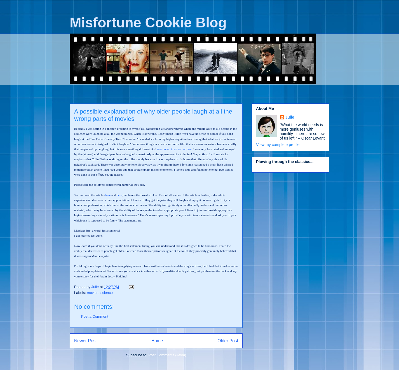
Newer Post (85, 340)
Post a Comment (94, 316)
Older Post (227, 340)
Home (157, 340)
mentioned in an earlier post (174, 149)
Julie (289, 117)
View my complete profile (277, 144)
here (108, 195)
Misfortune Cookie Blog (148, 22)
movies (92, 293)
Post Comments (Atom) (167, 355)
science (106, 293)
